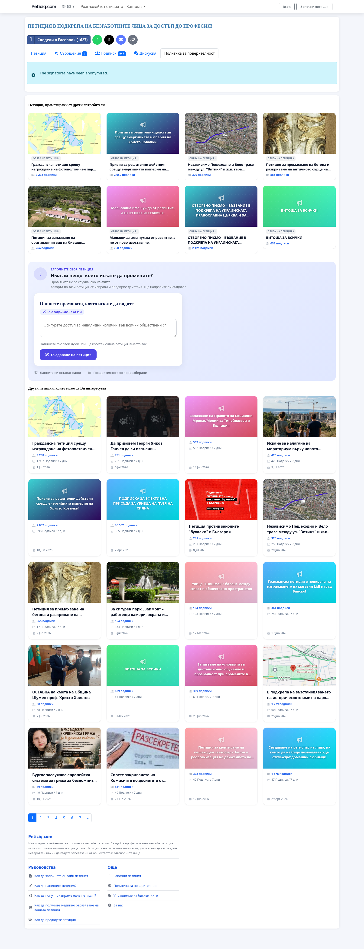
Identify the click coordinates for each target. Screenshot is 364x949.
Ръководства (42, 867)
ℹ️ (58, 158)
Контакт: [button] (135, 6)
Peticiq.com (44, 6)
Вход (287, 6)
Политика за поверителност (189, 53)
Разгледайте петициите (102, 6)
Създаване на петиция (68, 354)
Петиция (38, 53)
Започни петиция (314, 6)
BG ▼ (68, 6)
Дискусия (145, 53)
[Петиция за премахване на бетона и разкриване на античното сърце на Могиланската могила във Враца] (299, 146)
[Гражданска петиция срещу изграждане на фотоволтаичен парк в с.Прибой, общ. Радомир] (64, 146)
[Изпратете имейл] (121, 40)
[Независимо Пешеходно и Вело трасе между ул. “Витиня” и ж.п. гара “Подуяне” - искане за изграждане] (221, 146)
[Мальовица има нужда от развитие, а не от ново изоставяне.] (143, 219)
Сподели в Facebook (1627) (57, 40)
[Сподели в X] (109, 40)
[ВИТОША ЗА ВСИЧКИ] (299, 217)
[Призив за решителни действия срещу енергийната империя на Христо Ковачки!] (143, 146)
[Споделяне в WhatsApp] (97, 40)
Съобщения (70, 53)
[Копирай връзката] (133, 40)
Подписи (110, 53)
